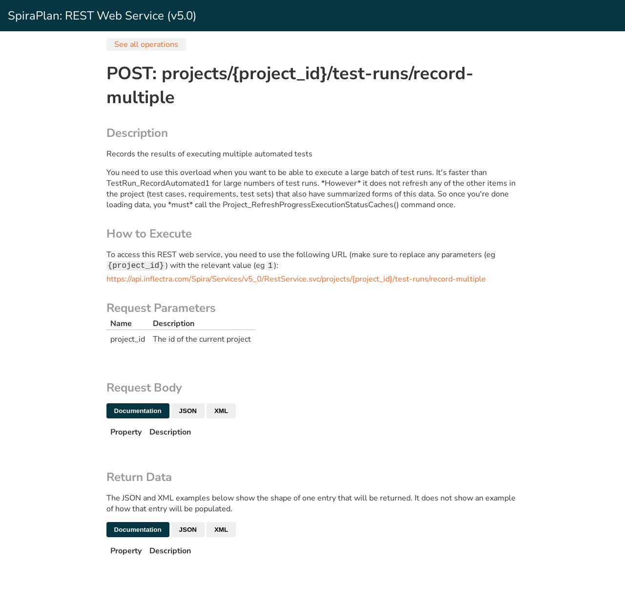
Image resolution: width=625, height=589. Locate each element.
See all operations (146, 44)
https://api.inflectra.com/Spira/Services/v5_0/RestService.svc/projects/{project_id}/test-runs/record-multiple (296, 280)
